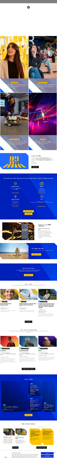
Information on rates (41, 192)
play (28, 7)
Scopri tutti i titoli (28, 368)
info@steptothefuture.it (41, 206)
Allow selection (47, 449)
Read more (28, 415)
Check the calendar (15, 192)
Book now (35, 167)
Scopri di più (36, 254)
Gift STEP (28, 213)
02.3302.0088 (40, 202)
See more (28, 321)
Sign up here (28, 275)
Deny (47, 452)
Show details (47, 456)
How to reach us (15, 206)
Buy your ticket (28, 211)
